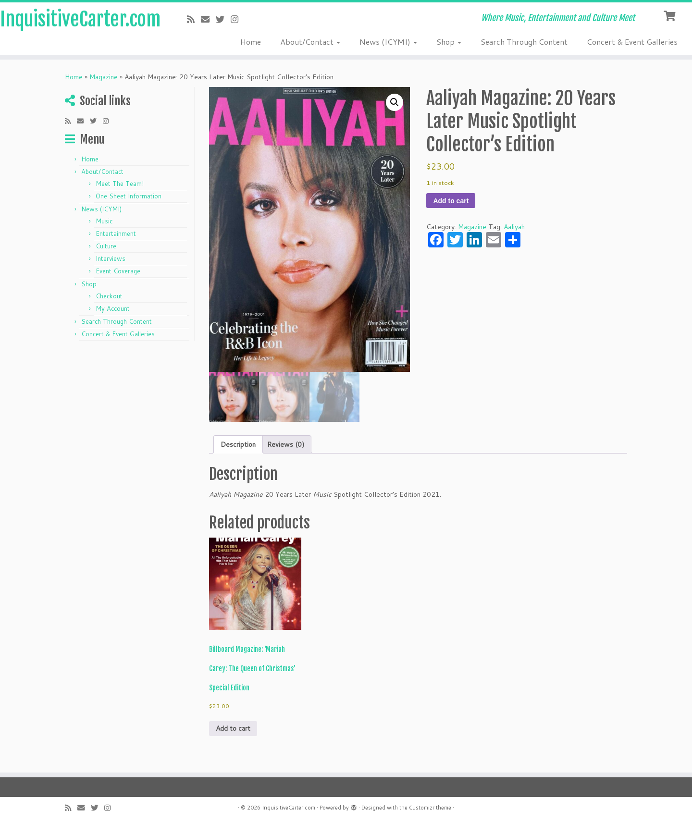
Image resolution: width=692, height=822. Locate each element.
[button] (394, 102)
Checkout (109, 296)
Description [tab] (238, 444)
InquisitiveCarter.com (80, 19)
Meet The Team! (120, 183)
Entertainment (116, 233)
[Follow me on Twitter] (223, 19)
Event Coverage (118, 271)
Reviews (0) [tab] (285, 444)
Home (250, 41)
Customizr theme (430, 807)
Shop (448, 41)
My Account (113, 308)
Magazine (103, 77)
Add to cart (451, 201)
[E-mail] (208, 19)
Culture (106, 246)
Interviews (110, 258)
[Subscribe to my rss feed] (194, 19)
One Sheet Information (128, 196)
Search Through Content (524, 41)
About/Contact (310, 41)
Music (104, 221)
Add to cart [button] (233, 728)
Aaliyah (514, 227)
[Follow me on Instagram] (238, 19)
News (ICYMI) (388, 41)
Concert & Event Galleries (632, 41)
